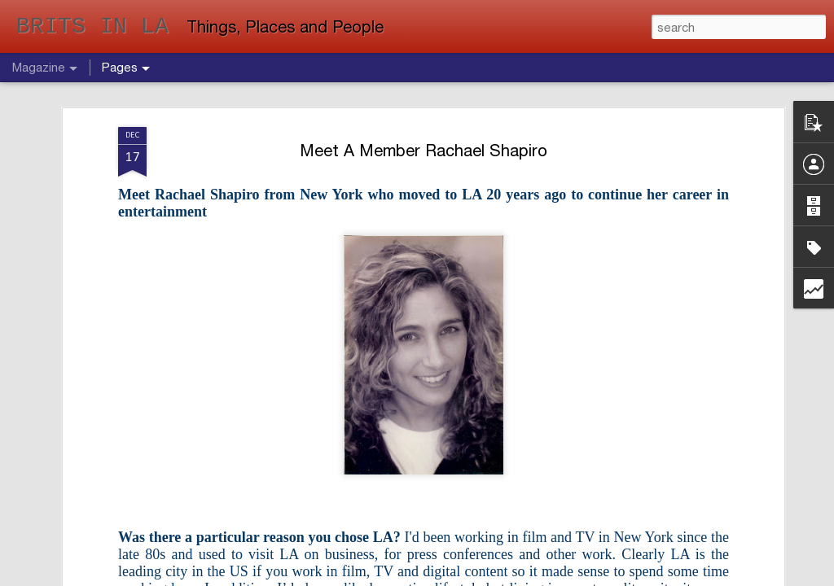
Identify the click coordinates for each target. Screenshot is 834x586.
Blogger (495, 576)
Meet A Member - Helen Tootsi (698, 470)
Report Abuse (538, 576)
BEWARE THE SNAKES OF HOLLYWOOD (498, 479)
